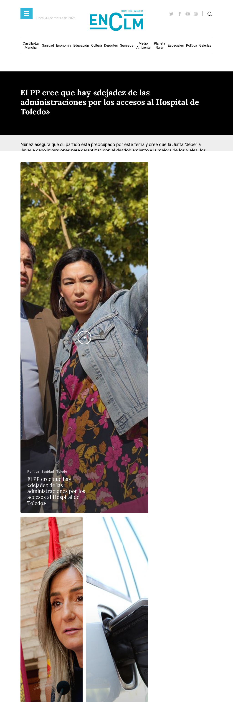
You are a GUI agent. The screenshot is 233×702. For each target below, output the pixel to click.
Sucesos (126, 45)
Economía (63, 45)
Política (191, 45)
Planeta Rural (159, 45)
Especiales (176, 45)
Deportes (111, 45)
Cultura (96, 45)
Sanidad (48, 45)
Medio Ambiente (143, 45)
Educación (81, 45)
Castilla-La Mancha (31, 45)
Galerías (205, 45)
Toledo (61, 471)
